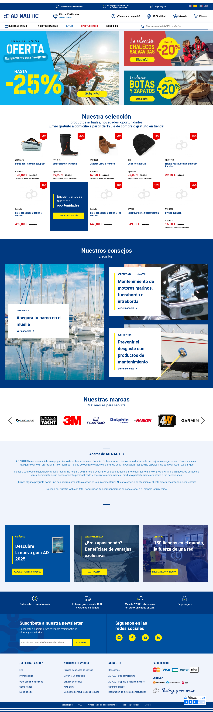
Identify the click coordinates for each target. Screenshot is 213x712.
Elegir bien (118, 26)
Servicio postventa (73, 681)
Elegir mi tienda (65, 17)
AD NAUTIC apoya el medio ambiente (126, 681)
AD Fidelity (69, 687)
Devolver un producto (74, 676)
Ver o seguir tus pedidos (31, 681)
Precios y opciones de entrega (78, 670)
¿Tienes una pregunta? (125, 16)
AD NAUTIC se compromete (121, 676)
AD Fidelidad (156, 16)
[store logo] (21, 16)
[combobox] (174, 26)
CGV (80, 705)
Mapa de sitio (26, 692)
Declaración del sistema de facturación (127, 692)
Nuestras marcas (50, 26)
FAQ (21, 670)
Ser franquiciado (116, 687)
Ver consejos (24, 332)
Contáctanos (25, 687)
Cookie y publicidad (131, 705)
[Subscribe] (81, 642)
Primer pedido (26, 676)
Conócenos (114, 670)
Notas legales (67, 705)
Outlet (73, 26)
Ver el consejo (54, 323)
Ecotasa (147, 705)
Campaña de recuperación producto (81, 692)
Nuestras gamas (18, 26)
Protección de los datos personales (102, 705)
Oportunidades (94, 26)
